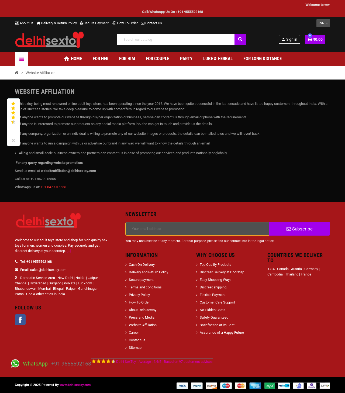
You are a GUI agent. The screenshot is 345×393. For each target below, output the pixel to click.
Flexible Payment (213, 295)
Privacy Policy (139, 295)
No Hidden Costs (212, 310)
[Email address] (197, 229)
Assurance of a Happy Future (222, 332)
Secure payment (141, 280)
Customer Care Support (217, 302)
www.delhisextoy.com (75, 385)
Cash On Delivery (142, 265)
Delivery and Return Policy (148, 272)
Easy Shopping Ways (216, 280)
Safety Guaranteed (214, 317)
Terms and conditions (145, 287)
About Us (24, 23)
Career (134, 332)
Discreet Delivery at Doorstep (222, 272)
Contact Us (151, 23)
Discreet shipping (213, 287)
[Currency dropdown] (323, 23)
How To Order (125, 23)
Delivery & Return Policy (57, 23)
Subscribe (300, 229)
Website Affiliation (143, 325)
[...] (69, 251)
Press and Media (141, 317)
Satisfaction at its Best (217, 325)
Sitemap (135, 348)
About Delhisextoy (142, 310)
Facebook (20, 319)
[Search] (181, 39)
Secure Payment (94, 23)
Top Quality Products (215, 265)
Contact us (137, 340)
